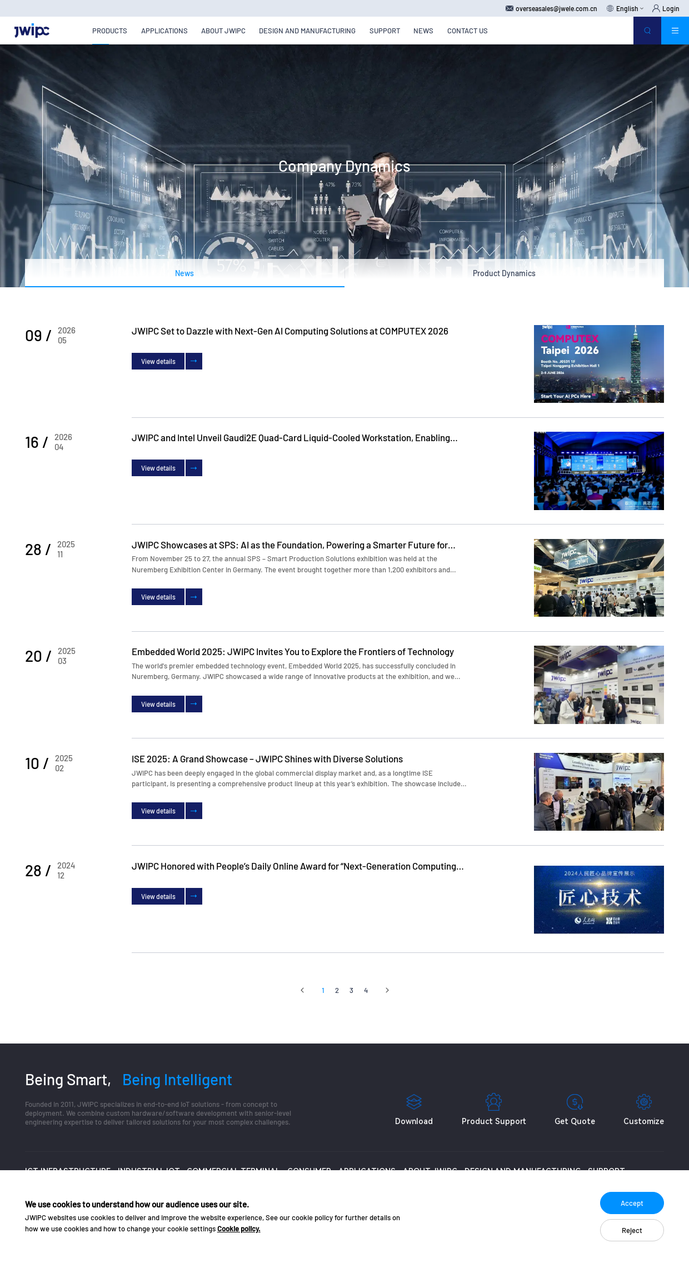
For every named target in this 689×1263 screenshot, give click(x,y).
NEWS (423, 30)
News (184, 273)
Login (666, 8)
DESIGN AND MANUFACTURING (307, 30)
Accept (632, 1203)
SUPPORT (385, 30)
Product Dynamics (504, 273)
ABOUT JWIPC (223, 30)
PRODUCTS (109, 30)
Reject (632, 1230)
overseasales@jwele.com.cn (551, 8)
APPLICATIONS (164, 30)
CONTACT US (467, 30)
